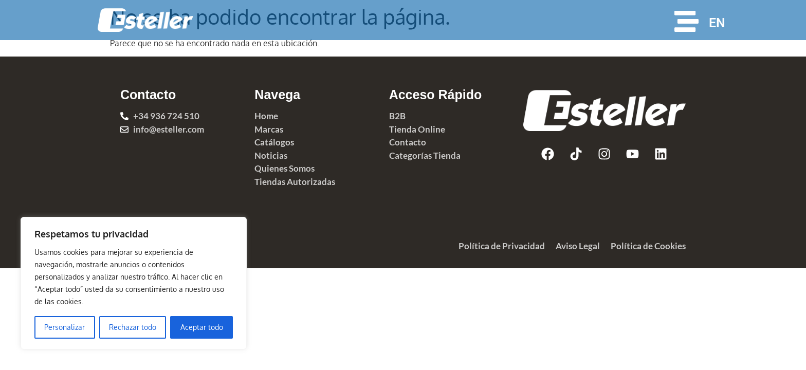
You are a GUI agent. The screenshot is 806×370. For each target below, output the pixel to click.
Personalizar (64, 327)
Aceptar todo (201, 327)
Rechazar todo (132, 327)
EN (717, 22)
